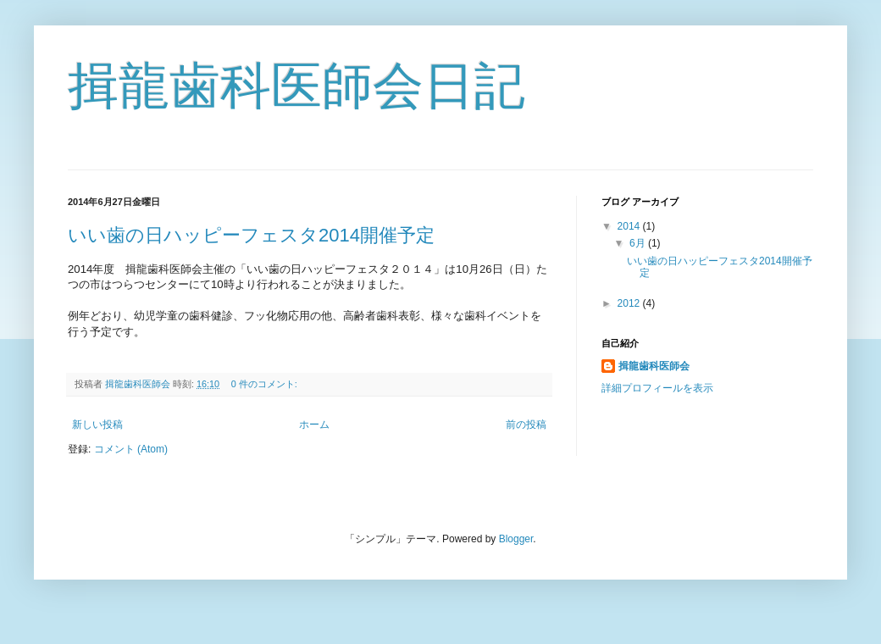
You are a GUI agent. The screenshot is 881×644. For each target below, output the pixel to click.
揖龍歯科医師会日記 (296, 86)
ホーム (314, 424)
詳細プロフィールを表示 (657, 388)
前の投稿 (526, 424)
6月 (638, 243)
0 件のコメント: (265, 384)
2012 (630, 303)
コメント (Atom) (131, 449)
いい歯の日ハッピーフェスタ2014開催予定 (251, 235)
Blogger (516, 539)
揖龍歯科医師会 (654, 366)
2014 (630, 226)
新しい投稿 (97, 424)
